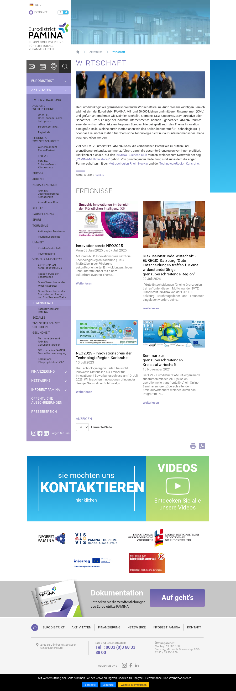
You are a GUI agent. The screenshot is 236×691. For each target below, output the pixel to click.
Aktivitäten (95, 52)
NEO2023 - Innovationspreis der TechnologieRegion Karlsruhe (104, 355)
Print (193, 446)
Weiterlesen (84, 283)
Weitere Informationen (134, 684)
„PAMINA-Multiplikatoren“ (93, 159)
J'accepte (90, 684)
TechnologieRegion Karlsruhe (179, 163)
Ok (65, 66)
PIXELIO (99, 175)
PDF (202, 446)
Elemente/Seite (101, 427)
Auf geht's (178, 599)
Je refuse (108, 684)
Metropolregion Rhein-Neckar (129, 163)
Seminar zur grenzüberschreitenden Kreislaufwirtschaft (163, 360)
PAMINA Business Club (131, 155)
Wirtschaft (118, 52)
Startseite (77, 52)
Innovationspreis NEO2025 (99, 245)
